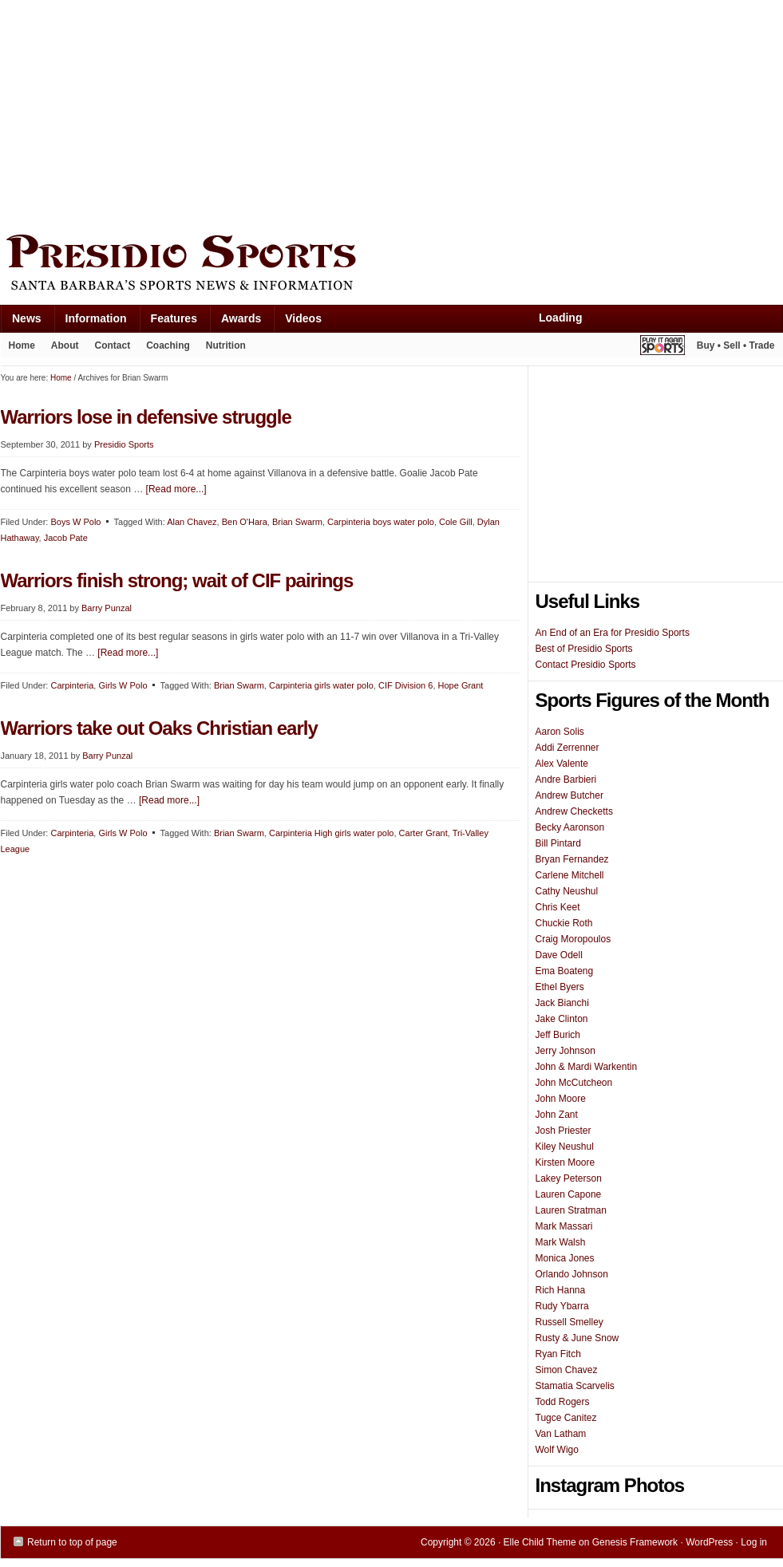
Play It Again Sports (662, 347)
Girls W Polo (122, 685)
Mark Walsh (561, 1242)
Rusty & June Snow (577, 1338)
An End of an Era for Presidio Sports (613, 632)
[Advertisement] (269, 113)
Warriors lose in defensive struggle (146, 417)
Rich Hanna (561, 1290)
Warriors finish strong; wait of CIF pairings (177, 580)
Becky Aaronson (570, 827)
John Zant (557, 1114)
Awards (235, 322)
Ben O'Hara (244, 522)
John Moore (561, 1098)
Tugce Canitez (566, 1417)
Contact (113, 345)
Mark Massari (564, 1226)
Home (22, 345)
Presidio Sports (392, 265)
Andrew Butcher (569, 795)
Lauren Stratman (571, 1210)
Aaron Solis (560, 731)
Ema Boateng (565, 971)
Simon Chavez (567, 1370)
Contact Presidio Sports (586, 664)
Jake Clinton (562, 1018)
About (61, 348)
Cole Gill (456, 522)
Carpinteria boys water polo (380, 522)
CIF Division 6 (405, 685)
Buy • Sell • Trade (736, 345)
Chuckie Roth (564, 923)
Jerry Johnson (565, 1050)
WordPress (709, 1542)
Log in (754, 1542)
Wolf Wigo (557, 1449)
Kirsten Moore (565, 1162)
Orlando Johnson (572, 1274)
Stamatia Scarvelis (575, 1385)
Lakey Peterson (569, 1178)
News (21, 322)
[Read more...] (176, 489)
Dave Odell (559, 955)
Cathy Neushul (567, 891)
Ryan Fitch (558, 1354)
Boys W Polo (75, 522)
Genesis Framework (635, 1542)
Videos (303, 318)
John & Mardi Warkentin (587, 1066)
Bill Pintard (558, 843)
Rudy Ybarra (562, 1306)
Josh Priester (563, 1130)
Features (168, 322)
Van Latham (561, 1433)
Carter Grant (423, 833)
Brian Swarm (297, 522)
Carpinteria (71, 685)
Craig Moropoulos (573, 939)
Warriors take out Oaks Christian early (159, 728)
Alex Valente (562, 763)
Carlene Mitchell (570, 875)
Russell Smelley (569, 1322)
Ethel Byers (560, 987)
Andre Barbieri (566, 779)
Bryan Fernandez (572, 859)
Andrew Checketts (574, 811)
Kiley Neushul (565, 1146)
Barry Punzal (106, 608)
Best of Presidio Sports (584, 648)
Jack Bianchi (562, 1002)
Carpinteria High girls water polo (331, 833)
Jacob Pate (66, 538)
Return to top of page (72, 1542)
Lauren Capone (569, 1194)
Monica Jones (565, 1258)
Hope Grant (461, 685)
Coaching (168, 345)
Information (90, 322)
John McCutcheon (574, 1082)
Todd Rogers (563, 1401)
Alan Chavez (191, 522)
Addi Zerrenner (567, 747)
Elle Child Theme (540, 1542)
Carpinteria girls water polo (321, 685)
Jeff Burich (558, 1034)
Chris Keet (558, 907)
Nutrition (226, 345)
